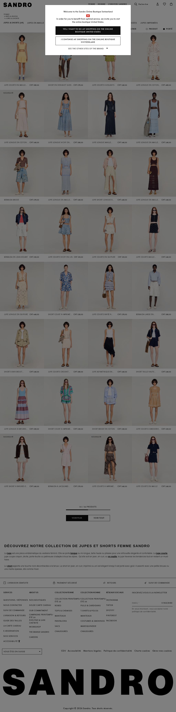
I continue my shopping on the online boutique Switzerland (88, 40)
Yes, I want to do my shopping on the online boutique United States (88, 30)
